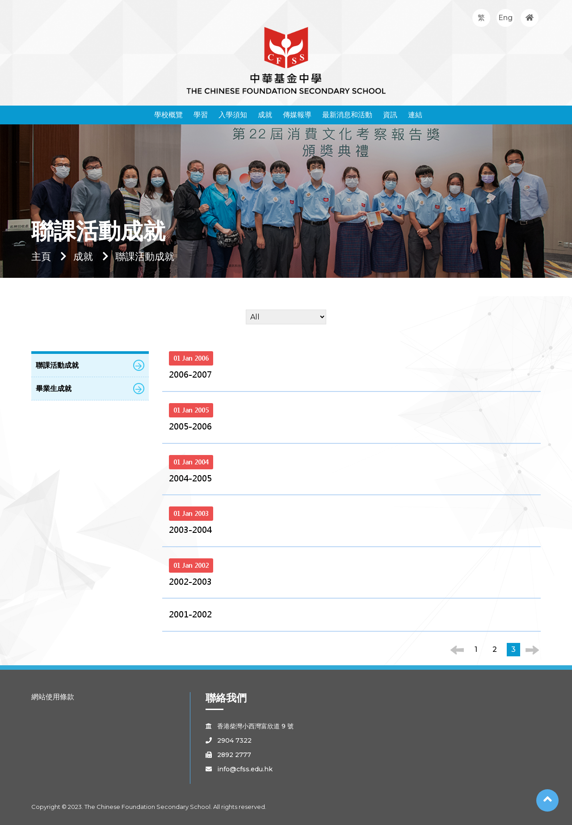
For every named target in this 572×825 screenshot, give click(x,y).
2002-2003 (190, 582)
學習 (200, 115)
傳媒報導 (297, 115)
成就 (265, 115)
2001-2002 (190, 614)
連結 (415, 115)
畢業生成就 (90, 388)
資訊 (390, 115)
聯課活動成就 (90, 365)
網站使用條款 (52, 697)
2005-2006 (190, 426)
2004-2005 (190, 478)
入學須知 (233, 115)
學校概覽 (168, 115)
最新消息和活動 (347, 115)
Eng (505, 17)
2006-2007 (190, 375)
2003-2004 (190, 530)
